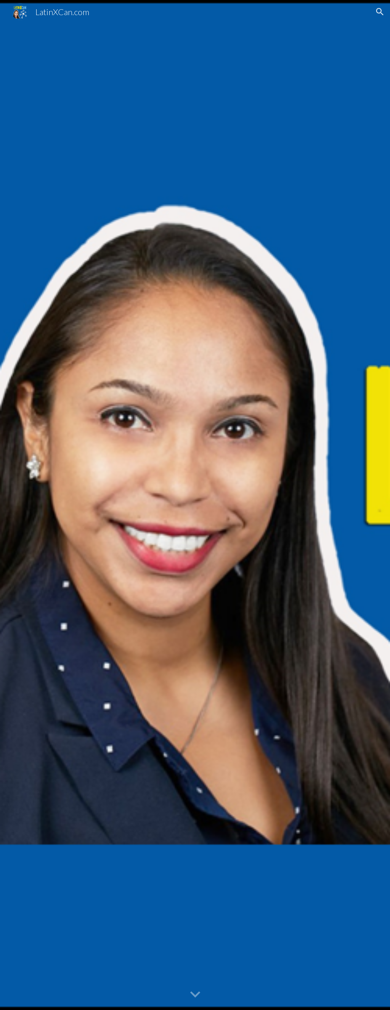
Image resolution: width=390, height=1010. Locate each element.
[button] (380, 12)
